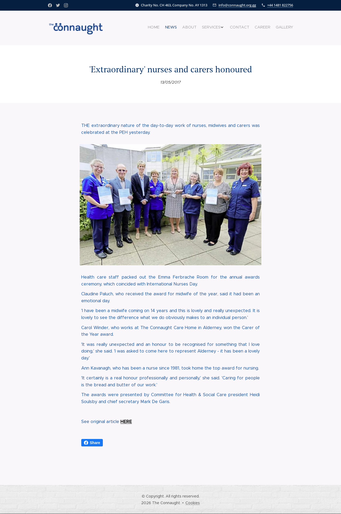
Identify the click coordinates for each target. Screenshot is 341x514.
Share (92, 443)
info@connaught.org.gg (237, 5)
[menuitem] (258, 28)
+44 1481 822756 (280, 5)
